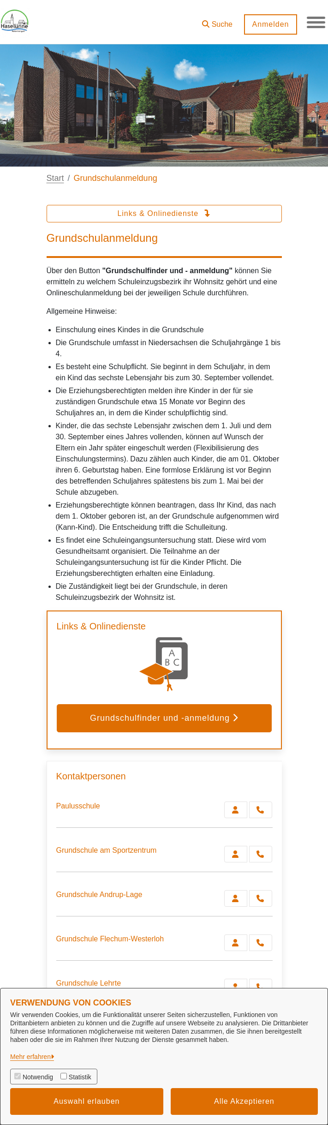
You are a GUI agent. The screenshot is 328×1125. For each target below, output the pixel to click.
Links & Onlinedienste (163, 213)
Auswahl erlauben (86, 1101)
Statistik (80, 1077)
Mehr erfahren (30, 1056)
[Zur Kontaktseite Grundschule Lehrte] (235, 987)
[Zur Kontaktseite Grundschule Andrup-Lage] (235, 898)
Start (55, 178)
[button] (217, 21)
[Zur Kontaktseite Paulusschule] (235, 810)
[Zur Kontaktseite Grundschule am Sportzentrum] (235, 854)
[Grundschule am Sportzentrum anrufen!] (260, 854)
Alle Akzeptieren (244, 1101)
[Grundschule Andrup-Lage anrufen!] (260, 898)
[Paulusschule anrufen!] (260, 810)
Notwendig (38, 1077)
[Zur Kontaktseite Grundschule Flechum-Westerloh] (235, 942)
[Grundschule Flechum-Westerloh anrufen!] (260, 942)
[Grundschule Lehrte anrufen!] (260, 987)
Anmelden (270, 24)
